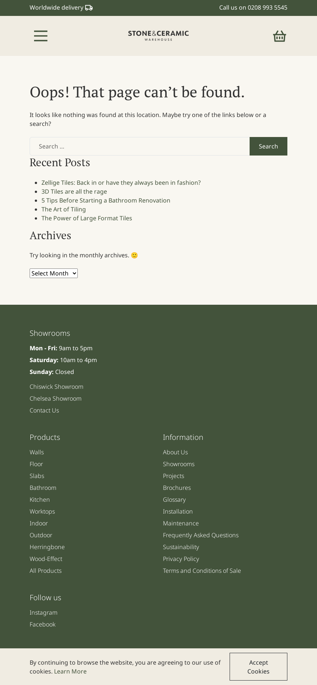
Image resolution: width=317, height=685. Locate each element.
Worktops (42, 511)
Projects (173, 476)
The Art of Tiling (63, 209)
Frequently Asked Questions (200, 535)
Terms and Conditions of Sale (202, 571)
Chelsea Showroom (55, 398)
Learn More (70, 671)
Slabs (37, 476)
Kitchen (40, 499)
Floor (36, 464)
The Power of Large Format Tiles (86, 218)
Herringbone (47, 547)
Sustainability (181, 547)
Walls (37, 452)
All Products (45, 571)
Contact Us (44, 410)
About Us (175, 452)
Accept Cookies (258, 666)
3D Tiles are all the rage (74, 191)
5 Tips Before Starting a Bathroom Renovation (105, 200)
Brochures (177, 488)
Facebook (43, 624)
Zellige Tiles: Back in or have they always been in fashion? (121, 182)
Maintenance (181, 523)
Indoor (39, 523)
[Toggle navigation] (41, 36)
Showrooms (178, 464)
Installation (178, 511)
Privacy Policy (181, 559)
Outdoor (41, 535)
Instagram (43, 612)
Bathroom (43, 488)
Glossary (174, 499)
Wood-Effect (46, 559)
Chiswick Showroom (56, 386)
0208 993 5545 (267, 7)
